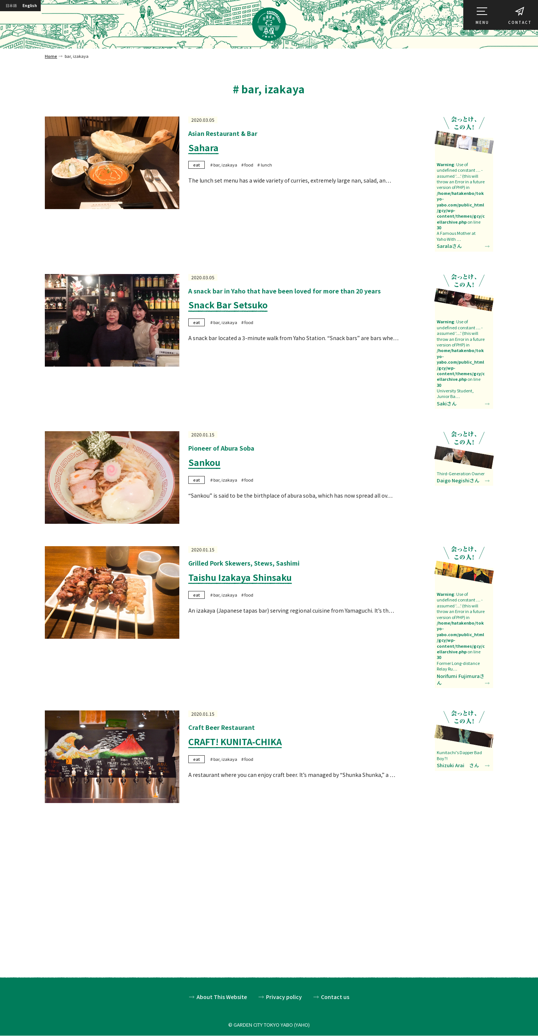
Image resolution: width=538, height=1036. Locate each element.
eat (196, 165)
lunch (266, 165)
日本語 (13, 6)
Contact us (335, 997)
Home (51, 56)
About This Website (222, 997)
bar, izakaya (225, 165)
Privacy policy (284, 997)
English (38, 6)
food (248, 165)
